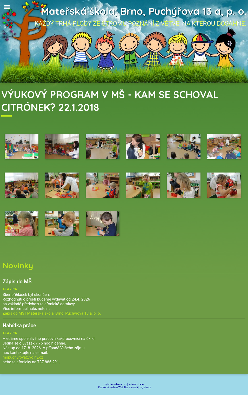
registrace (145, 387)
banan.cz (121, 384)
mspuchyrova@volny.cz (23, 357)
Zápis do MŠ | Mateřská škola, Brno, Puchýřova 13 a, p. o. (52, 313)
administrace (136, 384)
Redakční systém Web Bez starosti (118, 387)
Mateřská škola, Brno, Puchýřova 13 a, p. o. (143, 11)
